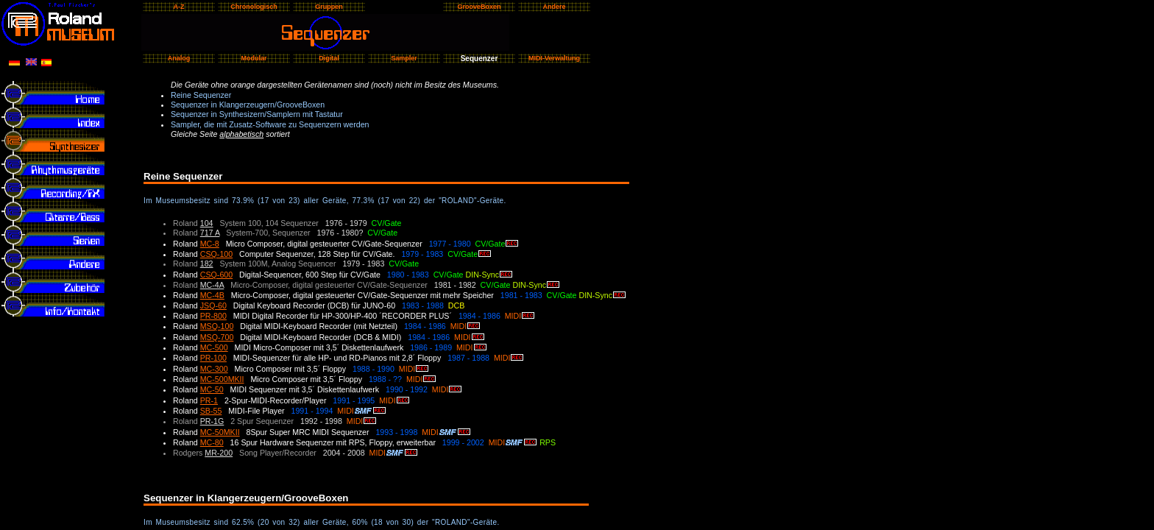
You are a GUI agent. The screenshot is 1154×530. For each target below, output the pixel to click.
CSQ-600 (216, 274)
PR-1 (209, 400)
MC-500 (214, 347)
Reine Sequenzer (201, 95)
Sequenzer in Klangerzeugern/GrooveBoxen (248, 104)
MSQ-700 (217, 337)
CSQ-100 (216, 254)
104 (206, 223)
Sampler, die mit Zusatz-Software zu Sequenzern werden (270, 124)
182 (206, 263)
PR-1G (212, 421)
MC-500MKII (222, 379)
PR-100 (213, 357)
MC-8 (209, 243)
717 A (210, 232)
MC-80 (212, 442)
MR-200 (219, 452)
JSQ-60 (213, 305)
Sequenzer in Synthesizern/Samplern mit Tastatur (257, 114)
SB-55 (211, 410)
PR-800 (213, 315)
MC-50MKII (220, 432)
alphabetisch (241, 134)
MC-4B (212, 295)
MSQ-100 (217, 326)
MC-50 (212, 389)
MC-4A (212, 284)
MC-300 (214, 368)
